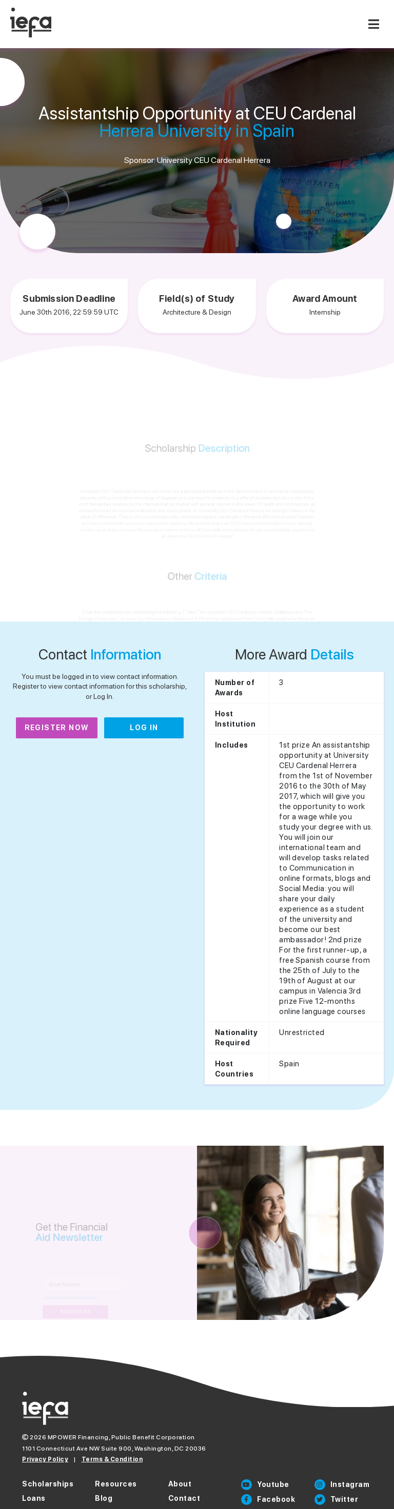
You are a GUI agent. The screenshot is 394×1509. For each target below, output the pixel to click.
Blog (103, 1498)
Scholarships (47, 1484)
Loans (34, 1498)
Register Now (57, 728)
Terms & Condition (112, 1459)
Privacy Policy (45, 1459)
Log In (144, 728)
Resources (116, 1484)
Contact (184, 1498)
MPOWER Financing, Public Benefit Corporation (121, 1437)
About (180, 1484)
